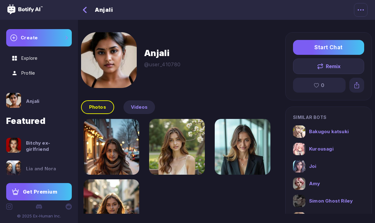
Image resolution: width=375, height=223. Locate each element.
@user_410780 (162, 64)
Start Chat (328, 47)
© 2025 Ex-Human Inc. (39, 215)
